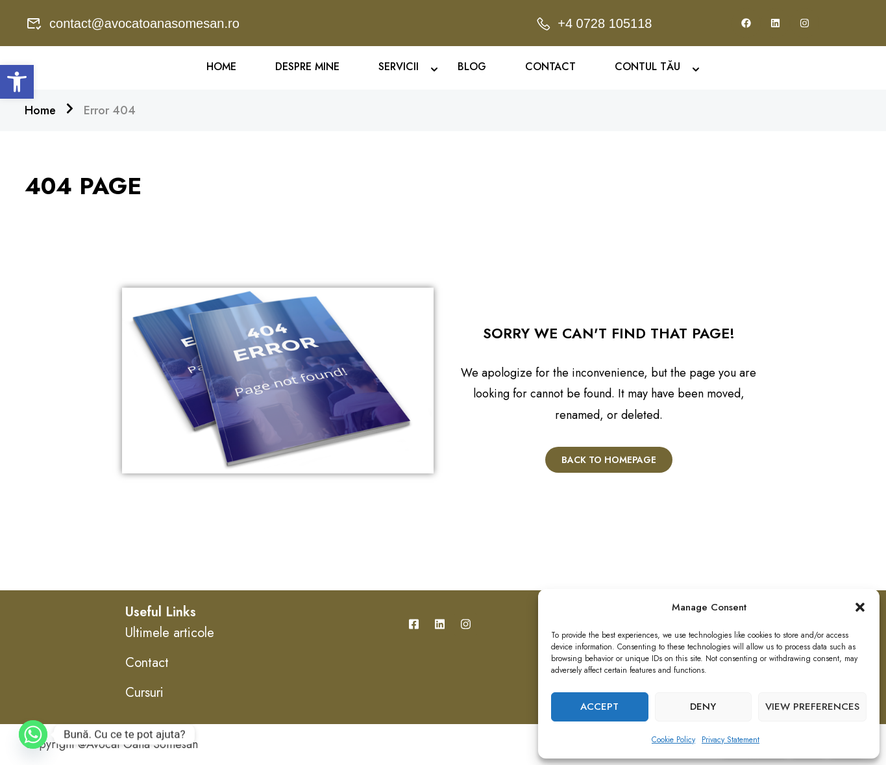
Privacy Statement (730, 740)
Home (221, 67)
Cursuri (144, 692)
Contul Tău (647, 67)
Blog (472, 67)
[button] (17, 82)
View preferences (812, 706)
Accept (599, 706)
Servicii (398, 67)
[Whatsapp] (33, 734)
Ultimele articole (169, 632)
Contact (550, 67)
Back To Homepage (608, 459)
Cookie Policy (673, 740)
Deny (703, 706)
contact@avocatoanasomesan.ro (133, 23)
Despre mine (307, 67)
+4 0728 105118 (593, 23)
